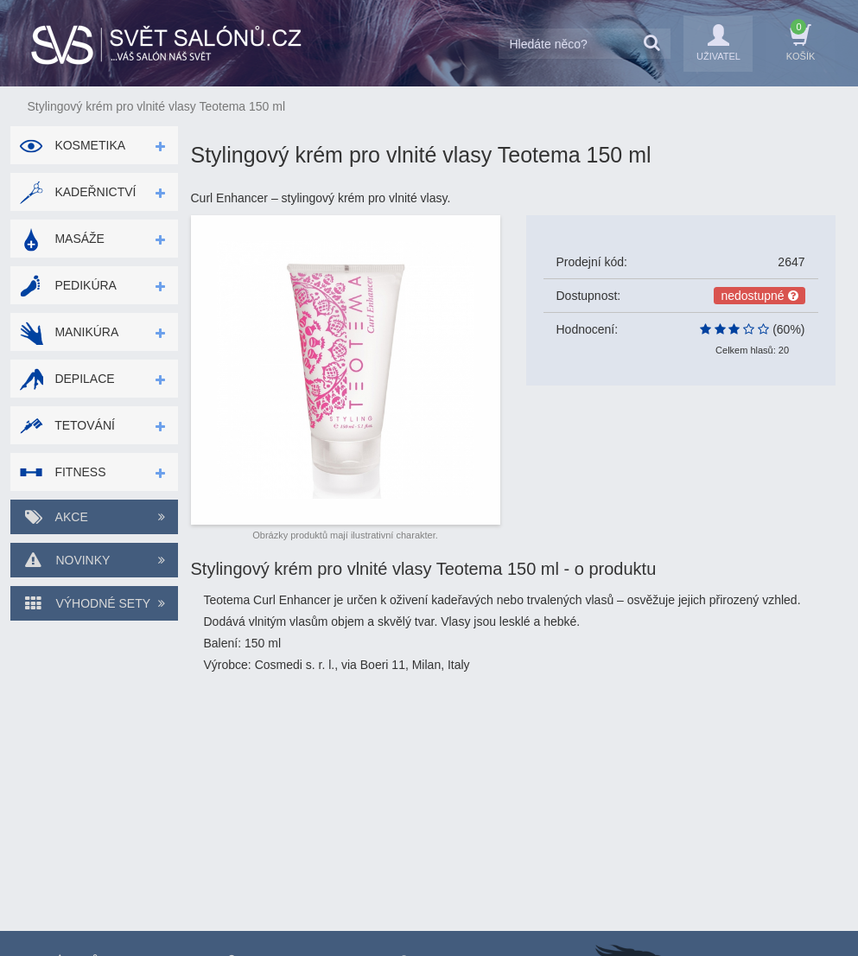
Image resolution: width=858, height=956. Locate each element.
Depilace (67, 378)
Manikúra (69, 332)
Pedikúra (68, 285)
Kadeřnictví (78, 192)
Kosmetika (72, 145)
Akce (94, 517)
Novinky (94, 560)
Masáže (62, 238)
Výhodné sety (94, 603)
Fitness (62, 472)
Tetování (67, 425)
